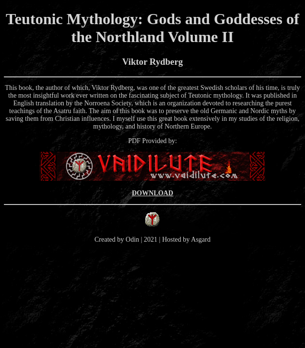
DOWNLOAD (152, 193)
